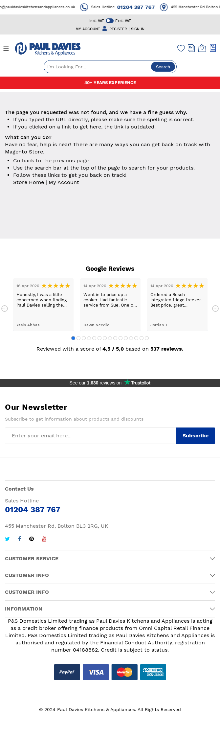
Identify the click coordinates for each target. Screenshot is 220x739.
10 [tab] (120, 338)
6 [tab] (99, 338)
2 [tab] (78, 338)
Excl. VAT (123, 21)
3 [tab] (84, 338)
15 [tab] (147, 338)
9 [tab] (115, 338)
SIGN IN (137, 29)
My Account (64, 182)
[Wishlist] (181, 48)
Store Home (28, 182)
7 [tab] (105, 338)
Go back (23, 160)
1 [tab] (73, 338)
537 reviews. (167, 349)
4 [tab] (89, 338)
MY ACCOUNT (88, 29)
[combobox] (110, 66)
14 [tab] (141, 338)
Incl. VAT (96, 21)
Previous (4, 308)
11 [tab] (126, 338)
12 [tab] (131, 338)
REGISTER (118, 29)
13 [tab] (136, 338)
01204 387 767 (140, 7)
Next (215, 308)
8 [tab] (110, 338)
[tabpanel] (43, 304)
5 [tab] (94, 338)
